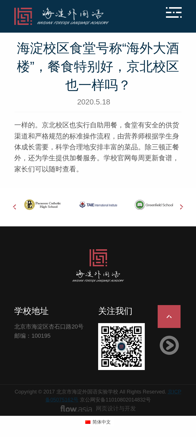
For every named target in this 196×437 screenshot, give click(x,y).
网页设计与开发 (116, 408)
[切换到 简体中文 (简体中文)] (97, 422)
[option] (42, 204)
